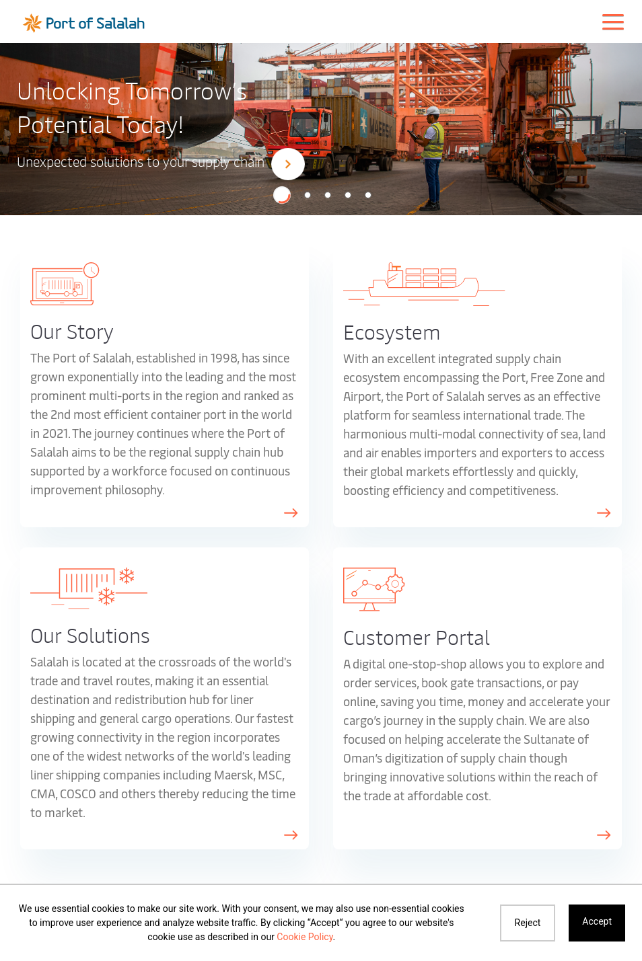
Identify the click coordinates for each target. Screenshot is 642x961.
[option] (321, 128)
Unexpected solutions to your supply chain (161, 163)
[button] (282, 195)
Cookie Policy (304, 936)
